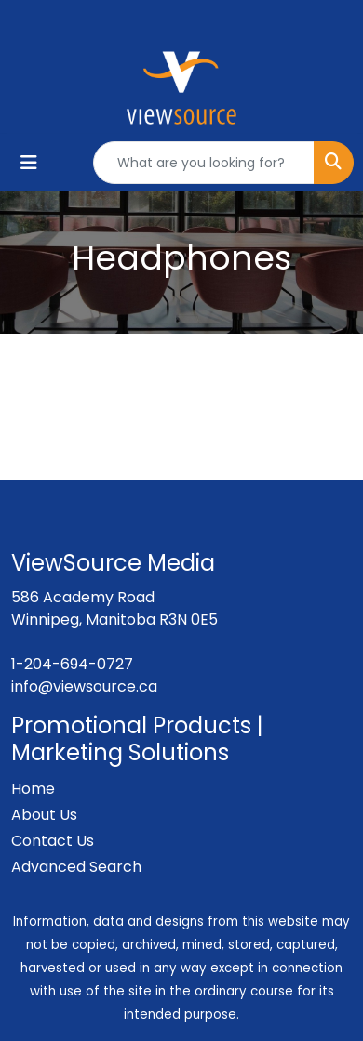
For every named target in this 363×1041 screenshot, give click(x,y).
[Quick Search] (204, 162)
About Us (44, 814)
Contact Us (52, 840)
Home (33, 788)
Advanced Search (76, 866)
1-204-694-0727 (72, 664)
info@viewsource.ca (84, 686)
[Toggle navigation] (28, 163)
